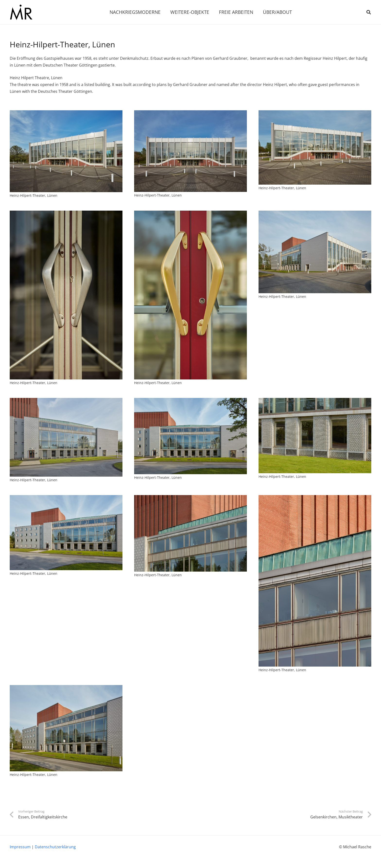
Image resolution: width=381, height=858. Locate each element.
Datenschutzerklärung (55, 846)
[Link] (21, 12)
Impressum (20, 846)
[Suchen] (368, 12)
